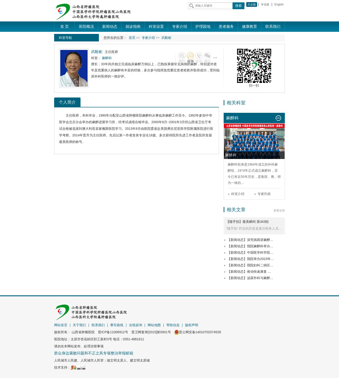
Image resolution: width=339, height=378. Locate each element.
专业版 (265, 4)
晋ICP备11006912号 (113, 332)
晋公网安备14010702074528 (197, 332)
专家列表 (264, 194)
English (279, 4)
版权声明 (191, 325)
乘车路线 (116, 325)
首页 (132, 38)
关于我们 (79, 325)
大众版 (251, 4)
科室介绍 (237, 194)
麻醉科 (147, 115)
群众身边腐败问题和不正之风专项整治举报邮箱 (93, 353)
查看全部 (279, 210)
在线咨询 (135, 325)
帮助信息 (173, 325)
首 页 (64, 26)
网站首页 (60, 325)
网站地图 (154, 325)
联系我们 (98, 325)
